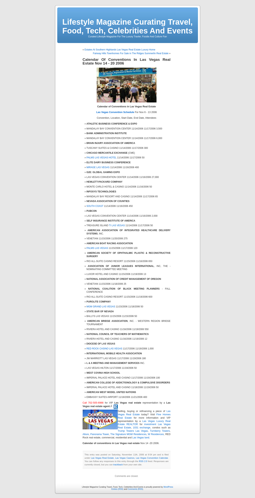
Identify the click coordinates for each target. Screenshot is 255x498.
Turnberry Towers (160, 431)
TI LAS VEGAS (117, 225)
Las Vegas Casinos (125, 458)
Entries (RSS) (117, 489)
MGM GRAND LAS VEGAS (101, 306)
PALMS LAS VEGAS (97, 248)
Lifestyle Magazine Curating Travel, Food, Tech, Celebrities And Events (127, 26)
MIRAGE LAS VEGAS (98, 167)
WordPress (168, 487)
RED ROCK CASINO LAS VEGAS (104, 348)
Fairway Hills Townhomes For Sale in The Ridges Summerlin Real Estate (130, 53)
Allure (86, 434)
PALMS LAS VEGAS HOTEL (101, 157)
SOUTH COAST (95, 206)
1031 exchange (141, 427)
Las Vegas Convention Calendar (152, 458)
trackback (118, 464)
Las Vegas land (140, 437)
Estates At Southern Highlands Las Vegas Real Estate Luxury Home (120, 49)
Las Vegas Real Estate (102, 458)
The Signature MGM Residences (128, 434)
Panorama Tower (99, 434)
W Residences (156, 434)
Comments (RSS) (135, 489)
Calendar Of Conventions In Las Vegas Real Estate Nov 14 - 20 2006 (127, 61)
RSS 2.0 (143, 461)
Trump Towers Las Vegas (133, 431)
